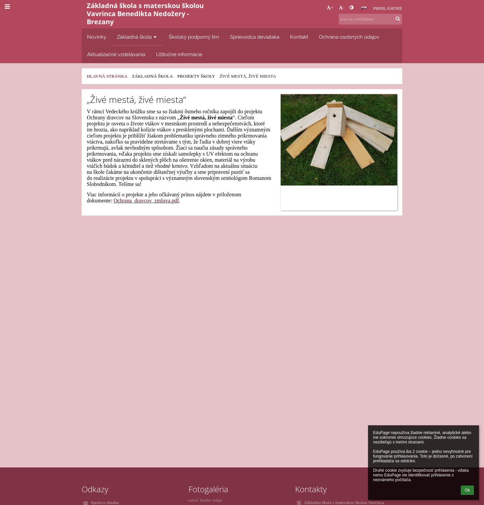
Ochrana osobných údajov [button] (349, 37)
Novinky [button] (96, 37)
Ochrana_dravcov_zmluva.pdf (146, 200)
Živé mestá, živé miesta (247, 76)
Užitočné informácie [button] (179, 54)
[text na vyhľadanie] (370, 19)
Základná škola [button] (137, 37)
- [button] (341, 7)
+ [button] (330, 7)
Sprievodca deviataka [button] (254, 37)
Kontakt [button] (299, 37)
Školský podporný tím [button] (194, 37)
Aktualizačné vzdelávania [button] (116, 54)
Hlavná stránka (107, 76)
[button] (364, 8)
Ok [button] (467, 490)
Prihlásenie (387, 8)
